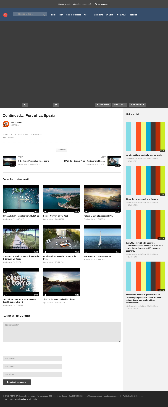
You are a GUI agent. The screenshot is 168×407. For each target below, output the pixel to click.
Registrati (133, 15)
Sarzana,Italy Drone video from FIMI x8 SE (21, 216)
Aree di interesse (73, 15)
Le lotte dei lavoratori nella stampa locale (144, 155)
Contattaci (121, 15)
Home (53, 15)
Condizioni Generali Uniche (26, 399)
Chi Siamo (110, 15)
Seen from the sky (21, 134)
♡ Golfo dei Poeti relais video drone (59, 299)
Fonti (61, 15)
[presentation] (23, 349)
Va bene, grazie (101, 4)
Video (87, 15)
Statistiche (98, 15)
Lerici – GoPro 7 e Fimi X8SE (55, 216)
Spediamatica (16, 122)
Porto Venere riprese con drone (97, 256)
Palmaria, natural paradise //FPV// (98, 216)
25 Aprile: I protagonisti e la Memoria (142, 199)
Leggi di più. (86, 4)
